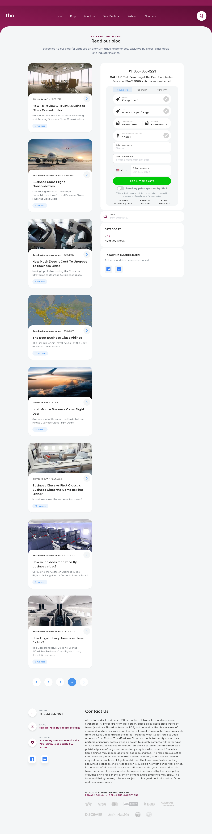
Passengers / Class (132, 134)
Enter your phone (141, 168)
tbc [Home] (10, 15)
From (125, 97)
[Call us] (201, 16)
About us (89, 16)
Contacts (150, 16)
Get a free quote (142, 181)
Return (154, 122)
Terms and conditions (124, 795)
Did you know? (115, 240)
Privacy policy (154, 196)
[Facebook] (32, 759)
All (107, 236)
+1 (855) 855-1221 (51, 713)
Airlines (132, 16)
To (123, 109)
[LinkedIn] (44, 759)
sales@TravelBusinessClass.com (59, 727)
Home (58, 16)
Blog (73, 16)
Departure (127, 122)
